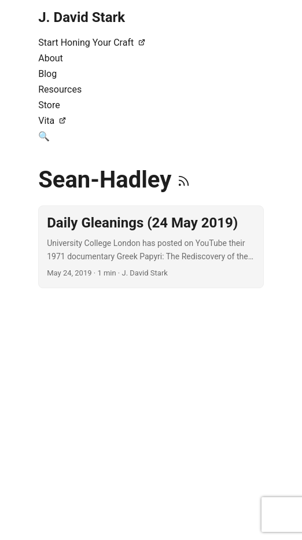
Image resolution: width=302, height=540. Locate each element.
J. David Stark (81, 17)
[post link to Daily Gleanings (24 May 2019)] (151, 247)
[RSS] (183, 179)
